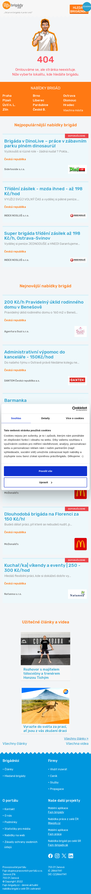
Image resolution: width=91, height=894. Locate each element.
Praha (7, 96)
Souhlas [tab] (16, 418)
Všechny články (15, 744)
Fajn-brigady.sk (58, 845)
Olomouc (69, 100)
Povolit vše (45, 471)
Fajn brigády (56, 812)
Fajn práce (55, 834)
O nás (8, 815)
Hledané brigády (15, 776)
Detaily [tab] (45, 418)
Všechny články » (76, 738)
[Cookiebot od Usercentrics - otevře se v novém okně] (72, 408)
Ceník (53, 776)
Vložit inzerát (58, 769)
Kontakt (10, 809)
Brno (36, 96)
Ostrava (69, 96)
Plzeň (7, 100)
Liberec (38, 100)
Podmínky (11, 822)
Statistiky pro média (17, 828)
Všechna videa (77, 744)
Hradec (68, 105)
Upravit (45, 482)
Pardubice (40, 105)
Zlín (5, 109)
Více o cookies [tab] (75, 418)
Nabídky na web (15, 835)
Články (9, 769)
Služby (54, 782)
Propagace (57, 789)
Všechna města (73, 110)
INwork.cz (54, 823)
